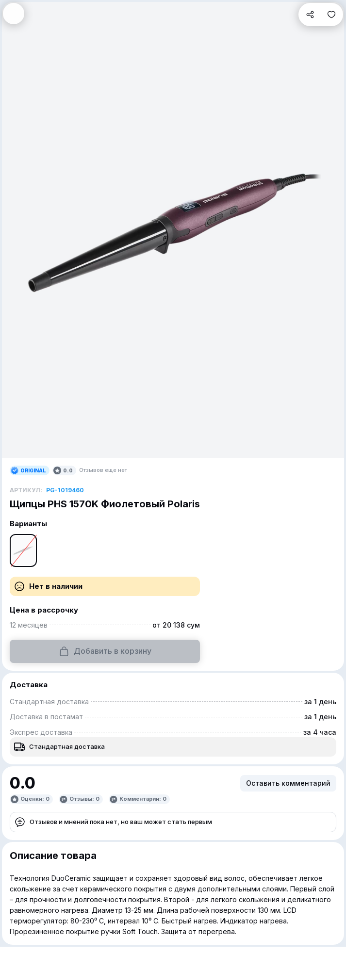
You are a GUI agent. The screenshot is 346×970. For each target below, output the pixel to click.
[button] (13, 13)
